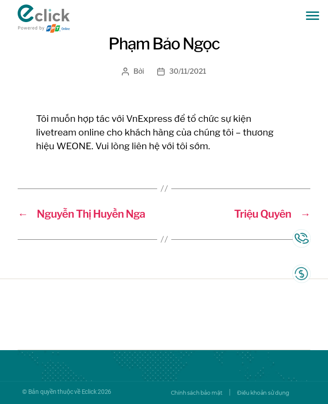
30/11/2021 (187, 71)
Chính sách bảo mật (196, 392)
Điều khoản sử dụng (263, 392)
